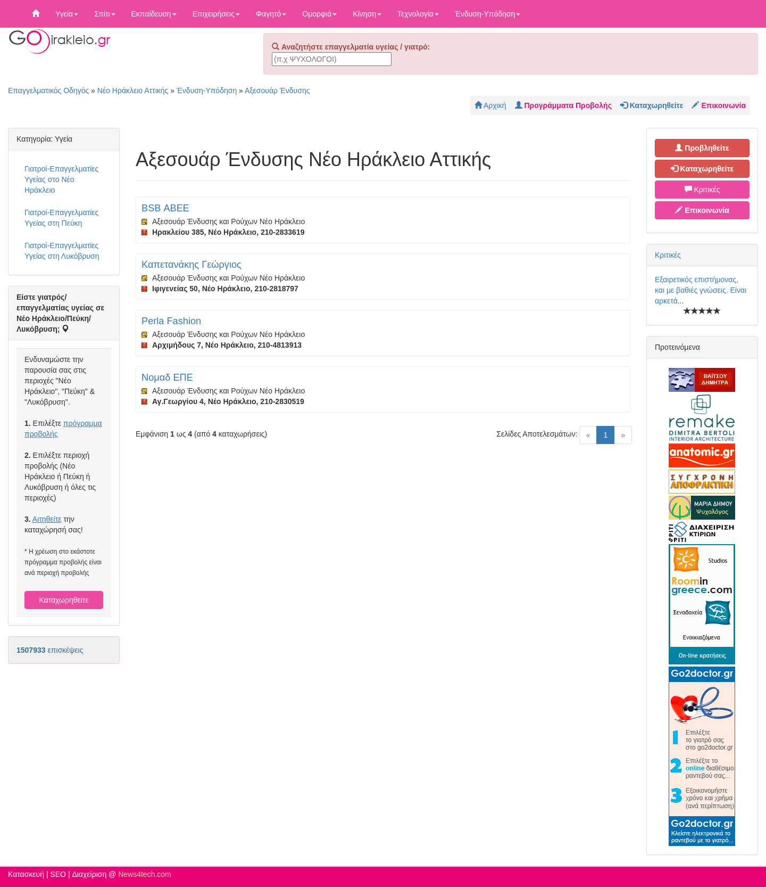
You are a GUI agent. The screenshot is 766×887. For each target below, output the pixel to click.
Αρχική (490, 105)
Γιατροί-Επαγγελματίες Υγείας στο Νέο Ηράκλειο (61, 179)
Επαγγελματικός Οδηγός (48, 90)
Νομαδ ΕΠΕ (167, 377)
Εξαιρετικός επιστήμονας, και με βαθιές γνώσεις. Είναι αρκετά (700, 290)
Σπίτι (104, 14)
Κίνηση (367, 14)
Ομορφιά (319, 14)
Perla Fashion (171, 321)
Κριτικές (702, 189)
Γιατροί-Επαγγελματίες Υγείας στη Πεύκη (61, 217)
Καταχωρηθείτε (63, 600)
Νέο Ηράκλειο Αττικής (133, 90)
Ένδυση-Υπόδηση (487, 14)
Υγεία (66, 14)
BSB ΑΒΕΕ (165, 208)
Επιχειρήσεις (216, 14)
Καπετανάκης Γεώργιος (191, 264)
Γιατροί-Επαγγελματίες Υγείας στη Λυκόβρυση (61, 250)
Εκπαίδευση (154, 14)
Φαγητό (271, 14)
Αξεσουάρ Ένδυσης (277, 90)
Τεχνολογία (418, 14)
